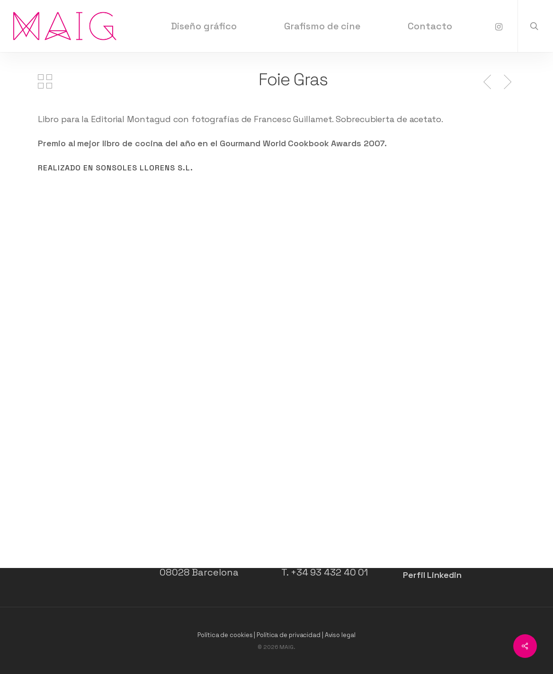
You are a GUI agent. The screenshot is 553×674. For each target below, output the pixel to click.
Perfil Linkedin (432, 574)
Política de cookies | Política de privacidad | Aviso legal (276, 635)
